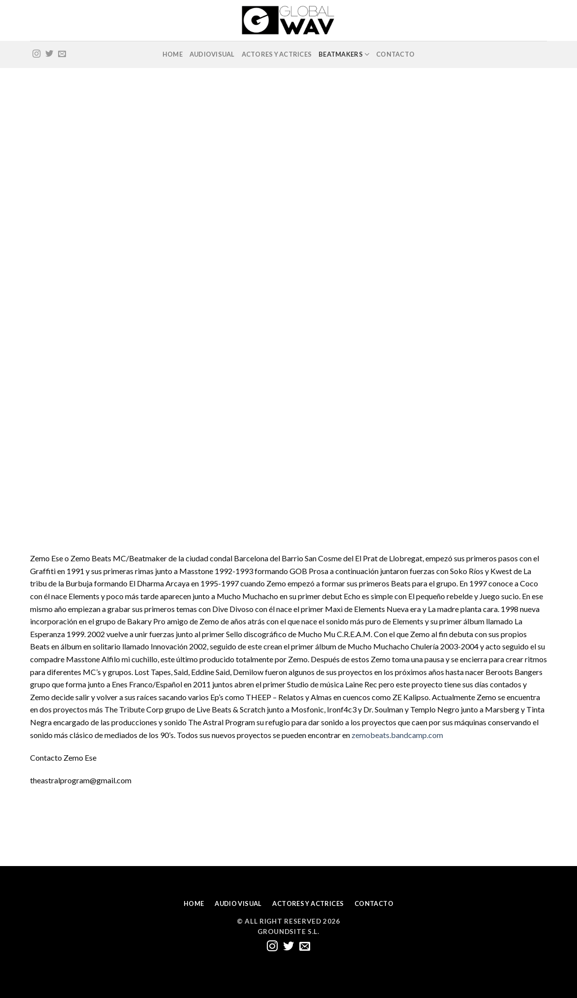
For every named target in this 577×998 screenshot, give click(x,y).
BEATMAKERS (344, 54)
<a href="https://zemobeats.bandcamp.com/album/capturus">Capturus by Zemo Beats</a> (116, 433)
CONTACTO (395, 54)
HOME (172, 54)
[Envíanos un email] (62, 54)
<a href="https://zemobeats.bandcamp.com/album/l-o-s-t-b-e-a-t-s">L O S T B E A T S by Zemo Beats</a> (290, 198)
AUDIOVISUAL (212, 54)
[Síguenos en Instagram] (36, 54)
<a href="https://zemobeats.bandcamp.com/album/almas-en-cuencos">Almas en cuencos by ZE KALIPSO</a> (116, 198)
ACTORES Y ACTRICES (277, 54)
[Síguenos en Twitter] (49, 54)
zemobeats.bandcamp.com (397, 735)
